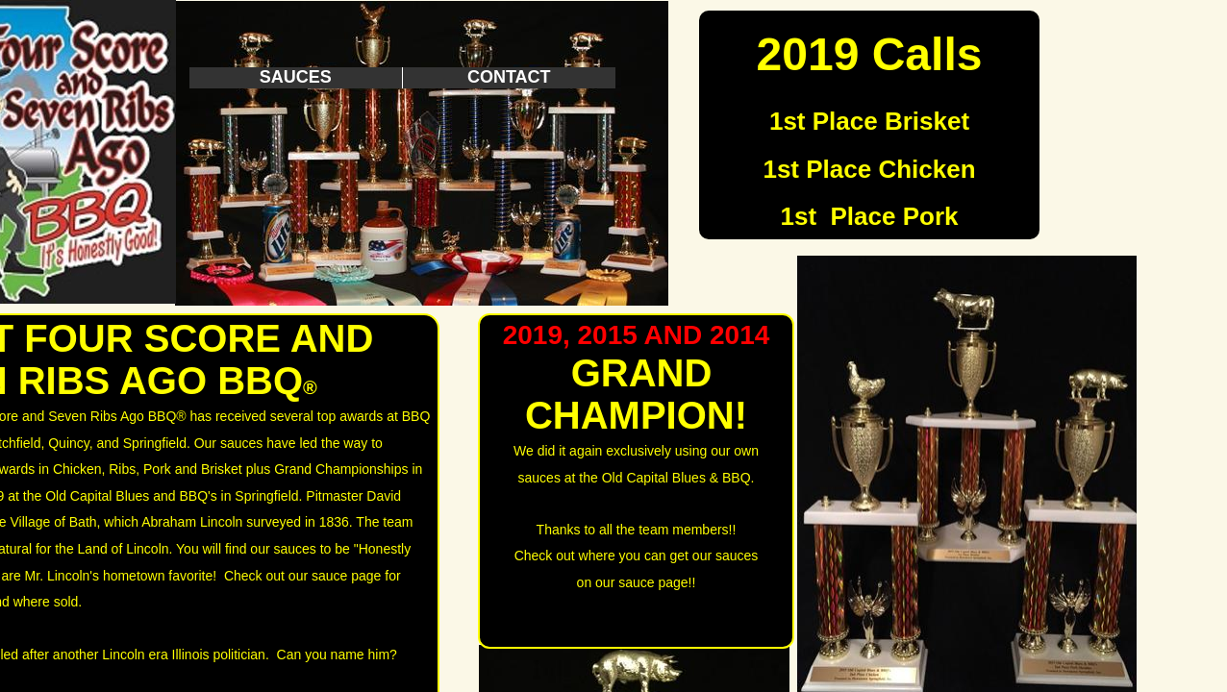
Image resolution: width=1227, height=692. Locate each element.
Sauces (296, 76)
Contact (509, 76)
